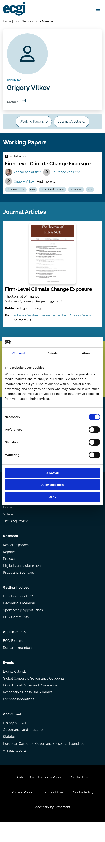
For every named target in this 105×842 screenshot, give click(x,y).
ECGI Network (24, 21)
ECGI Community (16, 631)
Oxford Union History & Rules (39, 796)
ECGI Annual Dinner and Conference (30, 701)
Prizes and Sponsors (18, 586)
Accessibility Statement (52, 827)
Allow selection (52, 484)
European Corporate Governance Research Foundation (44, 761)
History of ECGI (14, 740)
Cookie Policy (83, 811)
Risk (91, 194)
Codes (8, 505)
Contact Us (79, 796)
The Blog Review (15, 533)
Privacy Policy (21, 811)
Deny (52, 496)
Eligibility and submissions (22, 579)
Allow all (52, 473)
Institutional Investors (53, 194)
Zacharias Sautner (27, 176)
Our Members (46, 21)
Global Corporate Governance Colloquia (33, 694)
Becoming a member (19, 617)
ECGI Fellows (13, 656)
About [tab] (86, 353)
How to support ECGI (19, 610)
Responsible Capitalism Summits (27, 708)
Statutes (9, 754)
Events (8, 678)
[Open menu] (98, 9)
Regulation (77, 194)
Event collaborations (18, 715)
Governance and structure (23, 747)
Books (8, 519)
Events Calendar (15, 687)
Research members (18, 663)
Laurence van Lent (66, 176)
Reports (9, 565)
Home (7, 21)
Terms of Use (53, 811)
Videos (8, 526)
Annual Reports (14, 768)
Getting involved (16, 601)
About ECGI (12, 731)
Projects (9, 572)
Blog (6, 512)
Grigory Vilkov (24, 186)
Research (10, 549)
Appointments (14, 647)
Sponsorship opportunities (23, 624)
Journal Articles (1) (72, 124)
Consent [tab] (18, 353)
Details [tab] (52, 353)
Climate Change (16, 194)
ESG (33, 194)
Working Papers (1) (33, 124)
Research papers (16, 558)
